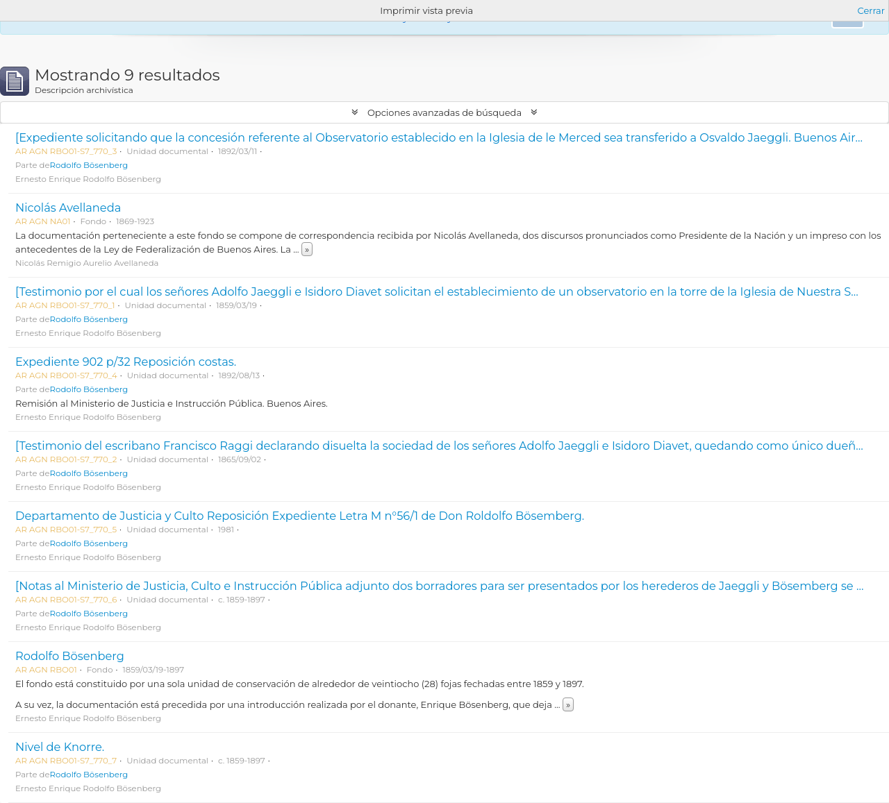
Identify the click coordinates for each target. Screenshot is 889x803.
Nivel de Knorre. (59, 747)
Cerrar (871, 10)
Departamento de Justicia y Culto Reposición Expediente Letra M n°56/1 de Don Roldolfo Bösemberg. (299, 516)
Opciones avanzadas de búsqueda (444, 112)
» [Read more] (307, 249)
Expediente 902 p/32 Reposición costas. (125, 362)
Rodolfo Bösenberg (89, 165)
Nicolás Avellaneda (68, 207)
